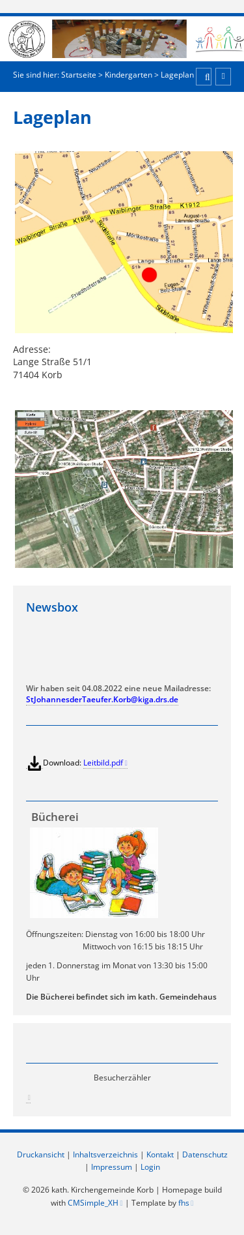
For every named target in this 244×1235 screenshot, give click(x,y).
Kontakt (160, 1154)
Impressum (111, 1166)
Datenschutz (205, 1154)
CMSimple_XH (93, 1202)
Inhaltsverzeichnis (105, 1154)
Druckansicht (40, 1154)
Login (150, 1166)
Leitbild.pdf (103, 762)
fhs (183, 1202)
